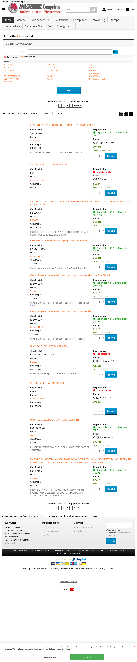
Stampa (113, 21)
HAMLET (34, 438)
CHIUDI (134, 646)
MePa (46, 538)
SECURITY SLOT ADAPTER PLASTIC (49, 167)
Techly (33, 294)
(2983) (8, 85)
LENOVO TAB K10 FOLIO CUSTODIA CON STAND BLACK (61, 128)
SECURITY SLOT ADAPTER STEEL (48, 386)
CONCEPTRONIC (38, 183)
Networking (97, 21)
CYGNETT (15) (94, 79)
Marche (21, 21)
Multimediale (12, 29)
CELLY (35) (50, 76)
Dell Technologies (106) (98, 82)
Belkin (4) (93, 73)
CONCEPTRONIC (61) (12, 79)
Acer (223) (50, 67)
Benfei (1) (7, 76)
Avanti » (77, 109)
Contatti (11, 546)
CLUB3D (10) (94, 76)
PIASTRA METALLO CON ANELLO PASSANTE (54, 422)
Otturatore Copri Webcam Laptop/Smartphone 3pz (59, 243)
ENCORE (34, 223)
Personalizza (50, 657)
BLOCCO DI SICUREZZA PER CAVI (49, 349)
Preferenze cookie (68, 584)
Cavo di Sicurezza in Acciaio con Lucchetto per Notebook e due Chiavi (70, 278)
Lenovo (33, 143)
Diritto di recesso (51, 534)
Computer (79, 21)
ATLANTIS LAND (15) (54, 73)
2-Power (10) (9, 67)
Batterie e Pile (33, 29)
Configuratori (64, 29)
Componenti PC (40, 21)
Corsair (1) (50, 79)
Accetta (87, 657)
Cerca (24, 54)
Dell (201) (50, 82)
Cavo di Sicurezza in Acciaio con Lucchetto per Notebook (62, 314)
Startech (34, 365)
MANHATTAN (36, 259)
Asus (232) (50, 70)
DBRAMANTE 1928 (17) (13, 82)
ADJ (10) (92, 67)
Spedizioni (81, 534)
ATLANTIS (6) (9, 73)
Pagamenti (48, 530)
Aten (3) (92, 70)
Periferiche (61, 21)
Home (8, 21)
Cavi (49, 29)
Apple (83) (8, 70)
